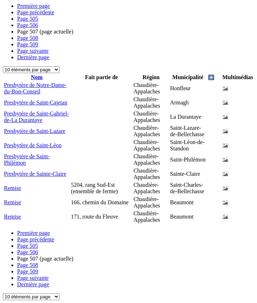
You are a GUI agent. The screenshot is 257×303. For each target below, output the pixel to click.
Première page (33, 6)
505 (27, 19)
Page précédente (35, 12)
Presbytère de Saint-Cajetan (35, 102)
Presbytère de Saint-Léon (33, 145)
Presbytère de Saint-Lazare (34, 131)
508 (27, 38)
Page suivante (32, 51)
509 (27, 44)
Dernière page (33, 57)
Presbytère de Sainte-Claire (35, 174)
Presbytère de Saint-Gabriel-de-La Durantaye (36, 117)
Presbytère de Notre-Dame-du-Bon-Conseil (35, 88)
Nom (37, 77)
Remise (12, 188)
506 (27, 25)
